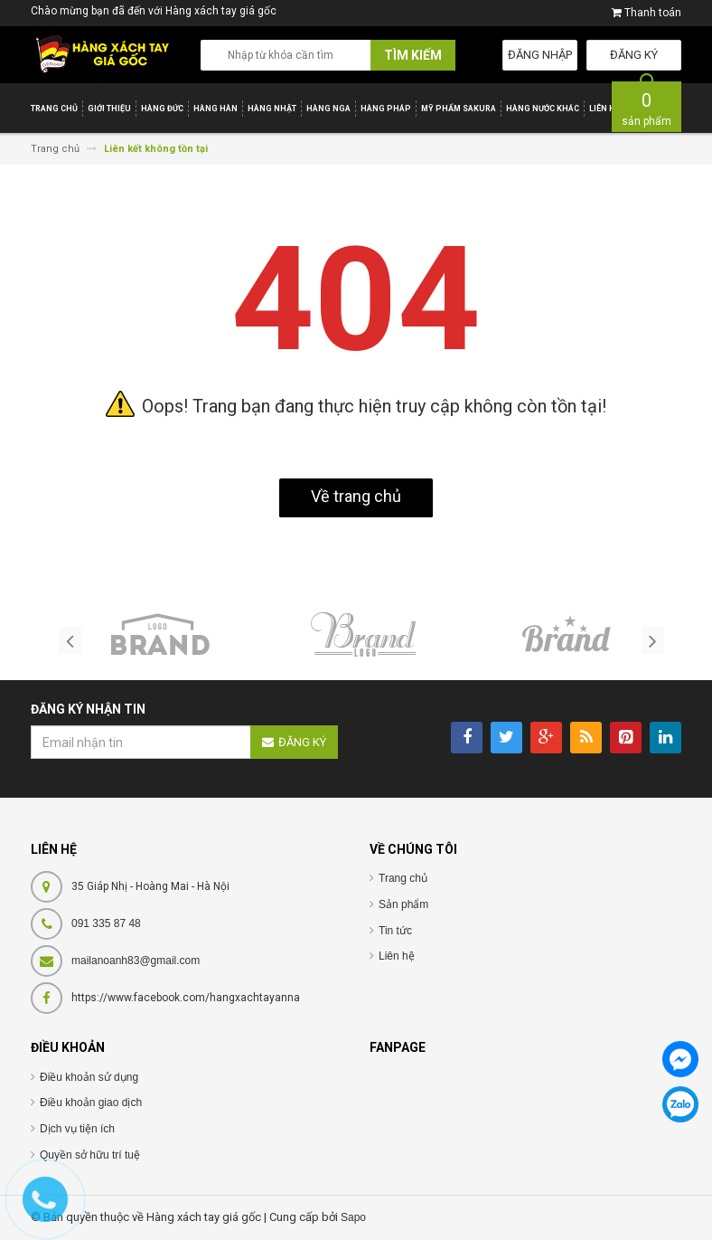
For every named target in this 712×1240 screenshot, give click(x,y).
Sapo (353, 1217)
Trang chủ (403, 878)
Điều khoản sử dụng (89, 1077)
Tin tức (395, 930)
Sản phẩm (403, 904)
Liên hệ (397, 956)
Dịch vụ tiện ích (77, 1128)
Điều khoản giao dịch (91, 1102)
